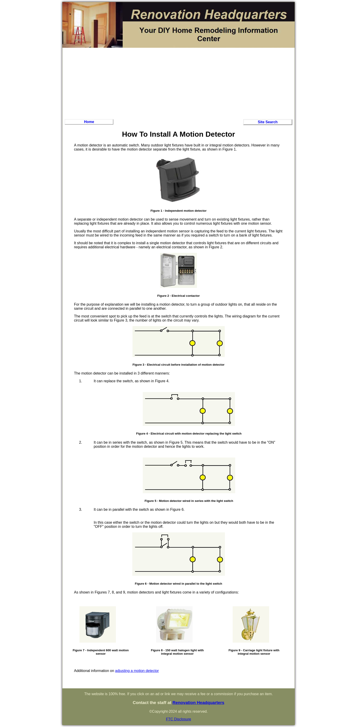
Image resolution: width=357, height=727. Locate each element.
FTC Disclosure (178, 719)
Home (89, 122)
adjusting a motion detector (137, 671)
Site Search (268, 122)
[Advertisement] (178, 83)
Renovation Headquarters (198, 702)
